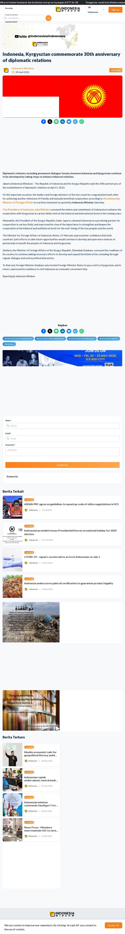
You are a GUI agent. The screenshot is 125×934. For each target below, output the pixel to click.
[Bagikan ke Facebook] (43, 121)
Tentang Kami (11, 15)
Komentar (10, 445)
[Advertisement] (62, 148)
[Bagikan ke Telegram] (75, 121)
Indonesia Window (23, 68)
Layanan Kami (11, 22)
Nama (8, 420)
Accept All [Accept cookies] (113, 925)
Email (8, 433)
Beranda (9, 8)
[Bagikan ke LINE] (56, 121)
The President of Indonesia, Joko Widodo (26, 209)
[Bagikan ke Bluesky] (69, 121)
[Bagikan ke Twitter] (50, 121)
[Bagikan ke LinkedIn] (62, 121)
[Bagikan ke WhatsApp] (81, 121)
